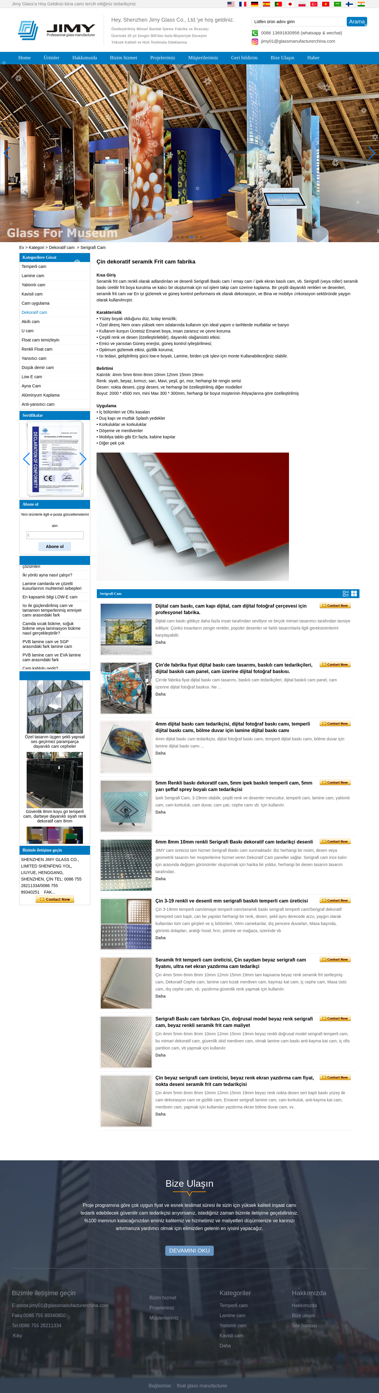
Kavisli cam (32, 294)
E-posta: (21, 1305)
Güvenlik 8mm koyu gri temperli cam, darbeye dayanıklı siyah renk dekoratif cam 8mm (54, 820)
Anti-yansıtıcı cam (38, 404)
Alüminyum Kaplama (41, 395)
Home (24, 57)
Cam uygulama (35, 303)
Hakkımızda (84, 57)
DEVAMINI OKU (189, 1250)
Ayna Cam (31, 386)
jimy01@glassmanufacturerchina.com (298, 41)
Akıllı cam (31, 321)
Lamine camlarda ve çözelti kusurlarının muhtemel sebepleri (52, 589)
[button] (177, 237)
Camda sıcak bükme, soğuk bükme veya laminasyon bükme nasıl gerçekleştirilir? (52, 632)
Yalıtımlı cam (33, 284)
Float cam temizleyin (41, 340)
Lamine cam (33, 275)
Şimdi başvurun (55, 899)
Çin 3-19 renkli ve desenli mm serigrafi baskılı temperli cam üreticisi (231, 900)
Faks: (17, 1315)
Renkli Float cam (37, 349)
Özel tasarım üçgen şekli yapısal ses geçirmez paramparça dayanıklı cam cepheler (55, 745)
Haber (313, 57)
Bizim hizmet (123, 57)
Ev (21, 247)
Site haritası (304, 1325)
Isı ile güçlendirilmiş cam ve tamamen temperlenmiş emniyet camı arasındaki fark (52, 614)
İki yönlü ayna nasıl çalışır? (47, 578)
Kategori (36, 247)
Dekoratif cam (61, 247)
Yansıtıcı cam (34, 358)
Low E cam (32, 376)
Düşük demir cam (38, 367)
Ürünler (52, 57)
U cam (27, 330)
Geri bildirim (244, 57)
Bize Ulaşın (282, 57)
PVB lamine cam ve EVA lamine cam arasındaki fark (52, 661)
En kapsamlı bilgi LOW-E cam (50, 600)
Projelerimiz (162, 57)
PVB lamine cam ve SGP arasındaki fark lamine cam (47, 647)
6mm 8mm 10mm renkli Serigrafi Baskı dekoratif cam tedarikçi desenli (234, 841)
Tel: (15, 1325)
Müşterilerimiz (203, 57)
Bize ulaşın (303, 1315)
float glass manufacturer (202, 1385)
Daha (160, 642)
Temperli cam (34, 266)
